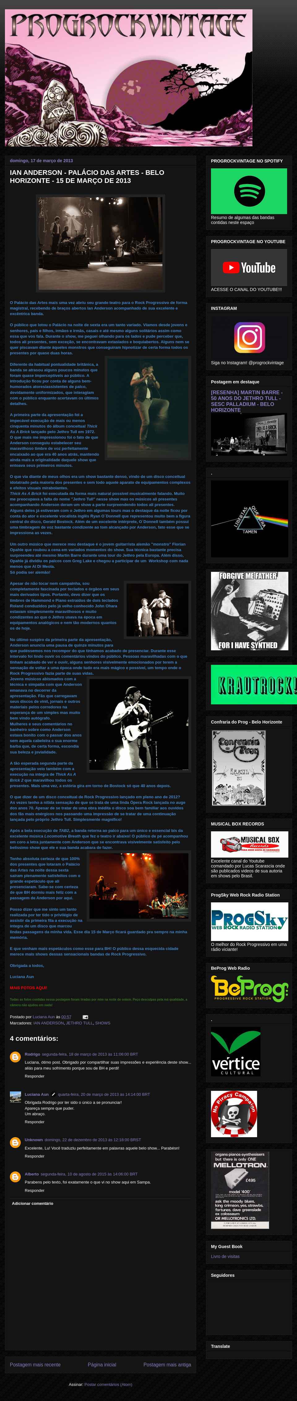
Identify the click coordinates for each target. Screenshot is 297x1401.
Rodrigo (32, 1054)
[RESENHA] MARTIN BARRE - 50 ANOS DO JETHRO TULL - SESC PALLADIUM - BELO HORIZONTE (247, 401)
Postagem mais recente (35, 1364)
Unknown (34, 1139)
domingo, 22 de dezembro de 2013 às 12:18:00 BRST (93, 1139)
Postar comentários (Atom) (108, 1384)
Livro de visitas (225, 1256)
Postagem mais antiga (167, 1364)
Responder (35, 1076)
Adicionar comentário (33, 1203)
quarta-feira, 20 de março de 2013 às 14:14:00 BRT (104, 1094)
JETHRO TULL (79, 1023)
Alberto (32, 1174)
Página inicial (102, 1364)
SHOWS (102, 1023)
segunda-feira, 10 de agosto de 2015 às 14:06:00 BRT (89, 1174)
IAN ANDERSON (48, 1023)
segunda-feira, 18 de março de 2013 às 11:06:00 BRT (90, 1054)
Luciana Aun (37, 1094)
